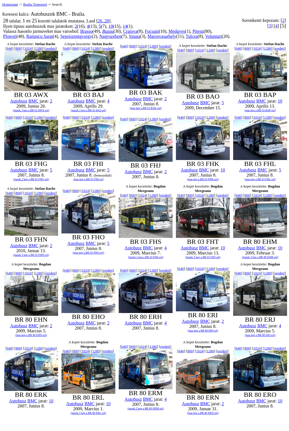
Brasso (86, 31)
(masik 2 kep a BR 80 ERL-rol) (88, 412)
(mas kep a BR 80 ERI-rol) (203, 330)
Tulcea (192, 36)
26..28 (103, 20)
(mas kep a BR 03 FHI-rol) (88, 179)
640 (9, 48)
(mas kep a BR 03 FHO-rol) (88, 252)
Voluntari (213, 36)
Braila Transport (35, 4)
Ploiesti (10, 36)
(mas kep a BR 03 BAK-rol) (145, 108)
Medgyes (177, 31)
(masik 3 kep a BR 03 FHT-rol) (202, 257)
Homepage (10, 4)
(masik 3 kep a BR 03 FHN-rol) (31, 254)
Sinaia (134, 36)
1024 (28, 48)
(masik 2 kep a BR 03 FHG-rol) (31, 179)
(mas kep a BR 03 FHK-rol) (203, 179)
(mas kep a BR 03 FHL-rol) (260, 179)
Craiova (130, 31)
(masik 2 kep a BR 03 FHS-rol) (145, 257)
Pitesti (198, 31)
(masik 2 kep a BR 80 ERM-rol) (146, 408)
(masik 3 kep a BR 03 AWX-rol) (31, 110)
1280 (38, 48)
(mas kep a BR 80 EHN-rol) (31, 335)
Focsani (152, 31)
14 (125, 26)
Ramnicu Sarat (39, 36)
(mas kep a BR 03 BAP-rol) (260, 110)
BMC (33, 101)
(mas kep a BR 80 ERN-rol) (203, 412)
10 (110, 26)
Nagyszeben (110, 36)
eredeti (51, 48)
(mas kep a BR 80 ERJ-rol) (260, 335)
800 (18, 48)
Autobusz (18, 101)
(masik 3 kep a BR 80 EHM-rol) (260, 257)
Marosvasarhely (162, 36)
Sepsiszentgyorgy (76, 36)
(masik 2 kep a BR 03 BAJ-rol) (88, 110)
